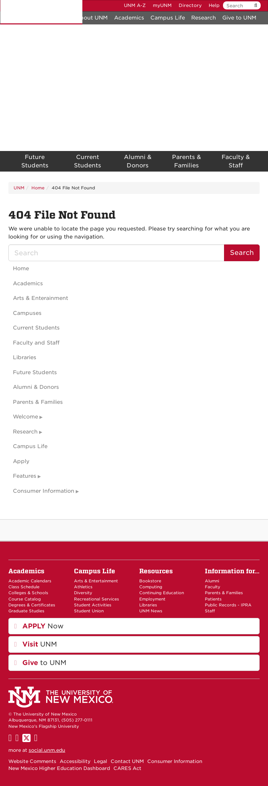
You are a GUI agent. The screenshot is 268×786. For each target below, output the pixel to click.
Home (38, 187)
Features (24, 476)
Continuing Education (161, 592)
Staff (210, 611)
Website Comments (32, 761)
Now (39, 626)
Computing (150, 586)
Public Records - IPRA (228, 605)
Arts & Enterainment (40, 298)
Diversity (83, 592)
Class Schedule (23, 586)
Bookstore (150, 581)
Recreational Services (96, 599)
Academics (129, 18)
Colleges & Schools (28, 592)
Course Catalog (24, 599)
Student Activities (92, 605)
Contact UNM (127, 761)
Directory (190, 5)
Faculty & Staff (236, 161)
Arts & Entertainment (96, 581)
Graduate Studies (26, 611)
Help (214, 5)
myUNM (162, 5)
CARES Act (127, 768)
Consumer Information (43, 491)
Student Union (89, 611)
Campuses (27, 313)
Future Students (35, 161)
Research (203, 18)
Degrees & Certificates (31, 605)
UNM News (150, 611)
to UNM (40, 663)
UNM (19, 187)
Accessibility (75, 761)
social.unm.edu (47, 750)
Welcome (25, 417)
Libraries (24, 357)
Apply (21, 461)
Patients (213, 599)
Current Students (87, 161)
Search (242, 253)
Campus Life (167, 18)
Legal (100, 761)
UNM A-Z (135, 5)
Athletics (83, 586)
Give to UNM (239, 18)
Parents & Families (186, 161)
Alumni (212, 581)
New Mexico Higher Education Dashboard (59, 768)
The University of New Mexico (41, 12)
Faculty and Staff (36, 343)
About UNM (92, 18)
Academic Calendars (29, 581)
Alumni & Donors (137, 161)
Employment (152, 599)
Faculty (212, 586)
